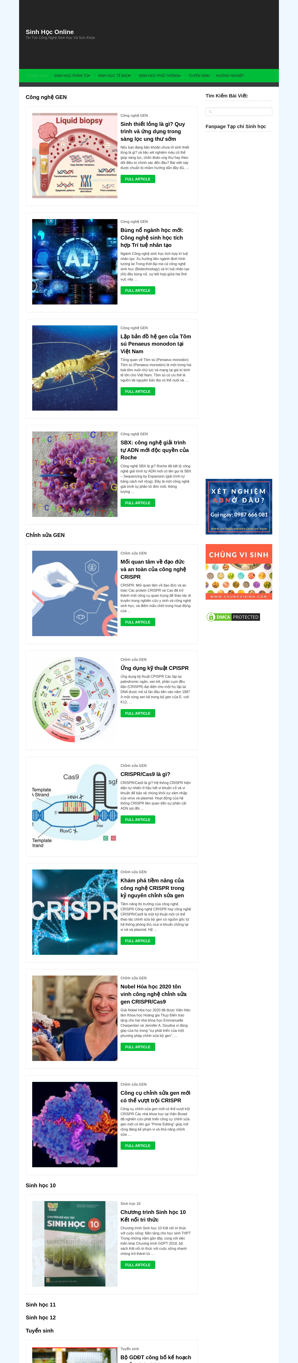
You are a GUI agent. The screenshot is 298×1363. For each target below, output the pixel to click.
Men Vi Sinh (261, 1302)
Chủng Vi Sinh (240, 1302)
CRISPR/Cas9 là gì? (116, 597)
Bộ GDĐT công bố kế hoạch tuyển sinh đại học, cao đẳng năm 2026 (140, 1040)
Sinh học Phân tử (71, 76)
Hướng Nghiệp (234, 76)
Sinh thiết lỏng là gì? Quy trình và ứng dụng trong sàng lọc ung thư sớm (139, 128)
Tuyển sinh (202, 76)
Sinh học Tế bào (114, 76)
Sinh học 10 (41, 894)
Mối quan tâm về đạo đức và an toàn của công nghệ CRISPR (137, 449)
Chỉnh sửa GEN (45, 419)
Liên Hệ (221, 1302)
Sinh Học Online (50, 32)
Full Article (108, 167)
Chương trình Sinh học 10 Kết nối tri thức (137, 924)
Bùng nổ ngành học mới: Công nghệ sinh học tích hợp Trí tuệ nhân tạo (137, 205)
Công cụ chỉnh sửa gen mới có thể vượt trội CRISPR (141, 834)
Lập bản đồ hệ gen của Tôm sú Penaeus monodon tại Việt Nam (131, 282)
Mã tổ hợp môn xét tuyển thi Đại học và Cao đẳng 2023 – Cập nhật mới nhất (140, 1123)
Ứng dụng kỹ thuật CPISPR (125, 523)
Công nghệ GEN (46, 97)
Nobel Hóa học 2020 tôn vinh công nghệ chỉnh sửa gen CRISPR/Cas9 (134, 751)
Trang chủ (36, 76)
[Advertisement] (190, 34)
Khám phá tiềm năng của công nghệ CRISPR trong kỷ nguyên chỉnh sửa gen (141, 674)
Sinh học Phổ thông (161, 76)
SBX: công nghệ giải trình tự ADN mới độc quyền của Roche (139, 359)
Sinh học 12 (41, 997)
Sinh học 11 (41, 984)
